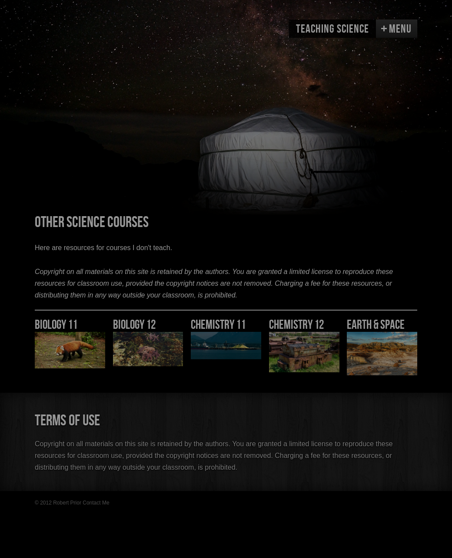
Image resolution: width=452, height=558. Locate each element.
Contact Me (96, 503)
